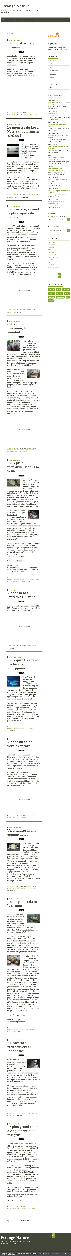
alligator (29, 888)
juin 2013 (51, 265)
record (29, 311)
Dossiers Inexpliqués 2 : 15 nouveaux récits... (58, 114)
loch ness (28, 196)
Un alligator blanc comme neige (21, 832)
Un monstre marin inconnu (21, 45)
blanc (34, 888)
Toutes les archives (54, 268)
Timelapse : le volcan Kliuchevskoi (56, 203)
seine (17, 581)
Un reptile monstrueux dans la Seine (23, 467)
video (18, 116)
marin (9, 116)
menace (9, 1115)
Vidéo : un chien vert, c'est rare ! (20, 744)
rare (28, 449)
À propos (26, 20)
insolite (32, 114)
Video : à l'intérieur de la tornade (57, 181)
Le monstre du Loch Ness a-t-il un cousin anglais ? (23, 131)
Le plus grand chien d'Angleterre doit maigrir (23, 1131)
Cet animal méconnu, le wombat (17, 328)
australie (10, 451)
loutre (32, 647)
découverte (30, 579)
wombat (24, 449)
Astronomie (53, 64)
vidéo (15, 451)
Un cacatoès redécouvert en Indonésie (19, 1047)
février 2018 (51, 242)
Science (29, 309)
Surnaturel (53, 84)
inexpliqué (10, 197)
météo (51, 301)
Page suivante (24, 1220)
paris (14, 581)
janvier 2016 (52, 245)
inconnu (13, 116)
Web (51, 88)
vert (31, 817)
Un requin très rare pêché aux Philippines (22, 664)
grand (9, 1210)
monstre (34, 196)
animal (37, 114)
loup (28, 1029)
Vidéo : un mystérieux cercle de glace (59, 192)
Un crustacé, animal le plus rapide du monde (23, 213)
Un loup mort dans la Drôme (22, 904)
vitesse (33, 311)
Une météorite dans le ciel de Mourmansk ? (59, 147)
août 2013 (51, 260)
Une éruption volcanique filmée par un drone (57, 169)
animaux (59, 293)
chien (28, 817)
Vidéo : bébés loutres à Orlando (21, 595)
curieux (19, 647)
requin (32, 728)
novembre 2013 (53, 257)
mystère (36, 579)
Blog (51, 67)
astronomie (60, 297)
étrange (9, 311)
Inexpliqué (35, 194)
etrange (22, 114)
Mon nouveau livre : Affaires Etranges (59, 103)
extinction (34, 1113)
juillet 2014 (51, 247)
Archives (15, 20)
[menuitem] (5, 20)
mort (8, 1031)
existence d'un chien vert (24, 763)
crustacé (9, 312)
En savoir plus (11, 1254)
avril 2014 (51, 250)
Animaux (29, 112)
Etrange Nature (15, 6)
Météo (52, 77)
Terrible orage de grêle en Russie (58, 136)
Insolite (51, 297)
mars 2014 (51, 252)
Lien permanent (12, 112)
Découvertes (11, 114)
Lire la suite (63, 49)
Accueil (5, 20)
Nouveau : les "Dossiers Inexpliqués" (57, 125)
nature (27, 114)
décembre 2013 (52, 255)
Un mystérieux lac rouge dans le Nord (57, 158)
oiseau (29, 1113)
